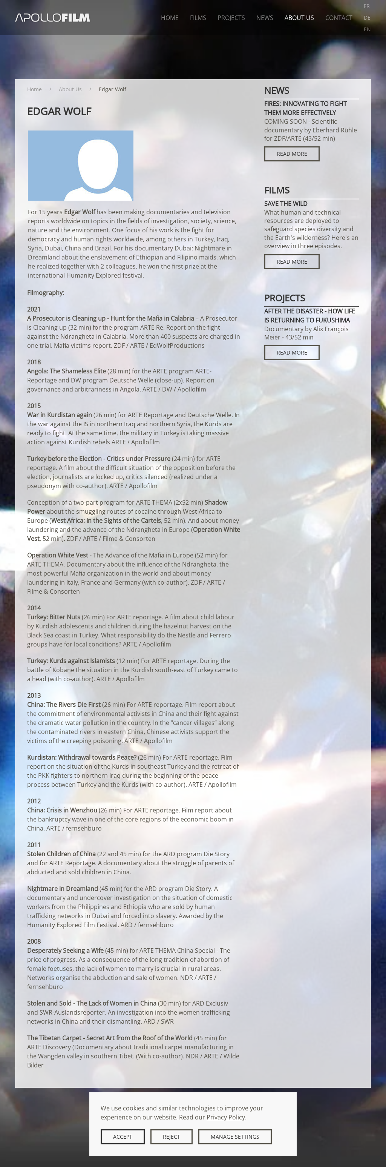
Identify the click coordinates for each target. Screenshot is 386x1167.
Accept (122, 1136)
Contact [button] (338, 18)
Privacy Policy (226, 1117)
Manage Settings (235, 1136)
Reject (171, 1136)
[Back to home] (52, 17)
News (264, 18)
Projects (231, 18)
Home (170, 18)
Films (198, 18)
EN (367, 29)
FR (367, 5)
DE (367, 17)
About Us (299, 18)
